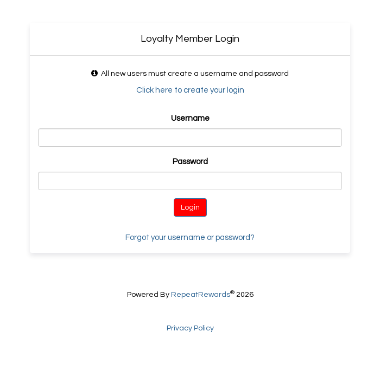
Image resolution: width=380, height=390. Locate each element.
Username (190, 118)
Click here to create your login (190, 90)
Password (190, 162)
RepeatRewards (200, 294)
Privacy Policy (190, 328)
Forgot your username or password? (190, 237)
